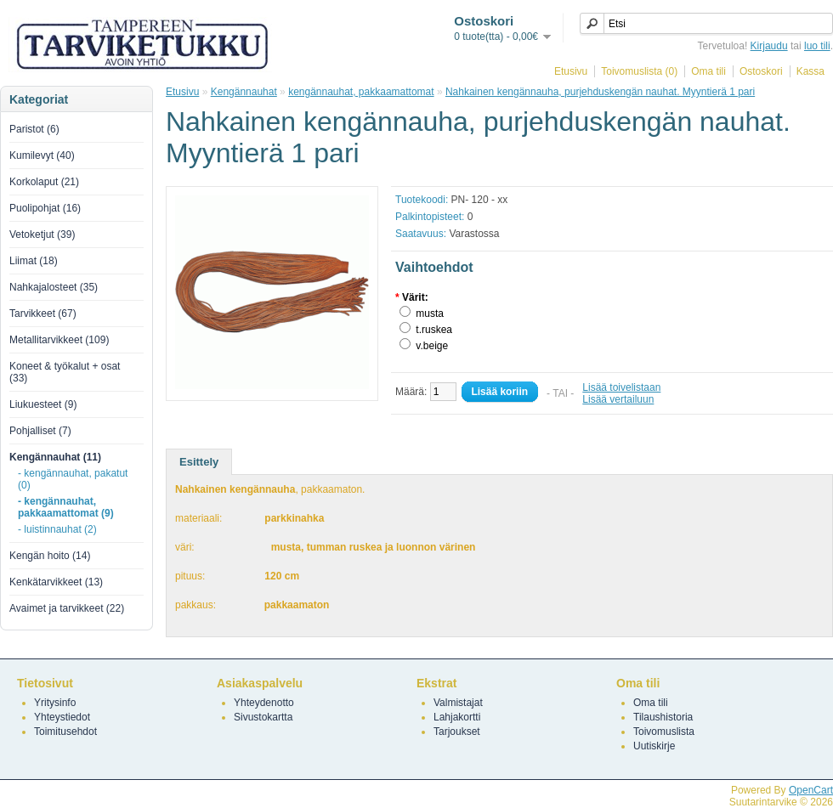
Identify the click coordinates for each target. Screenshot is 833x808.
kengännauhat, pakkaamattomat (361, 92)
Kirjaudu (769, 46)
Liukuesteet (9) (42, 404)
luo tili (817, 46)
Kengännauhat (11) (55, 457)
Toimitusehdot (65, 731)
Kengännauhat (244, 92)
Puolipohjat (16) (45, 208)
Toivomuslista (663, 731)
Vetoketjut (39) (42, 234)
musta (430, 313)
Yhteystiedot (62, 717)
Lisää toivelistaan (621, 387)
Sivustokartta (263, 717)
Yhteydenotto (264, 703)
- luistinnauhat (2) (57, 529)
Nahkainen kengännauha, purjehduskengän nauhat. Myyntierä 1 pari (600, 92)
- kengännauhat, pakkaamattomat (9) (66, 507)
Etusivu (570, 71)
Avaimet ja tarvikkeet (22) (66, 608)
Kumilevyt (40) (42, 155)
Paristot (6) (34, 129)
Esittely (198, 461)
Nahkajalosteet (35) (53, 287)
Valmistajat (458, 703)
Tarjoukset (457, 731)
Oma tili (708, 71)
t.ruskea (434, 330)
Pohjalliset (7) (40, 431)
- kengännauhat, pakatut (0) (73, 479)
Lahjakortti (457, 717)
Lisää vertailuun (618, 399)
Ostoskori (761, 71)
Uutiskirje (654, 746)
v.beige (432, 346)
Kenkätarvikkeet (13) (56, 582)
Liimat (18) (33, 261)
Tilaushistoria (663, 717)
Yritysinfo (55, 703)
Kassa (810, 71)
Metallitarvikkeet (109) (59, 340)
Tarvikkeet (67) (42, 313)
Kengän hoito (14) (49, 556)
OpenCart (811, 790)
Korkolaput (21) (44, 182)
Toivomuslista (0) (639, 71)
